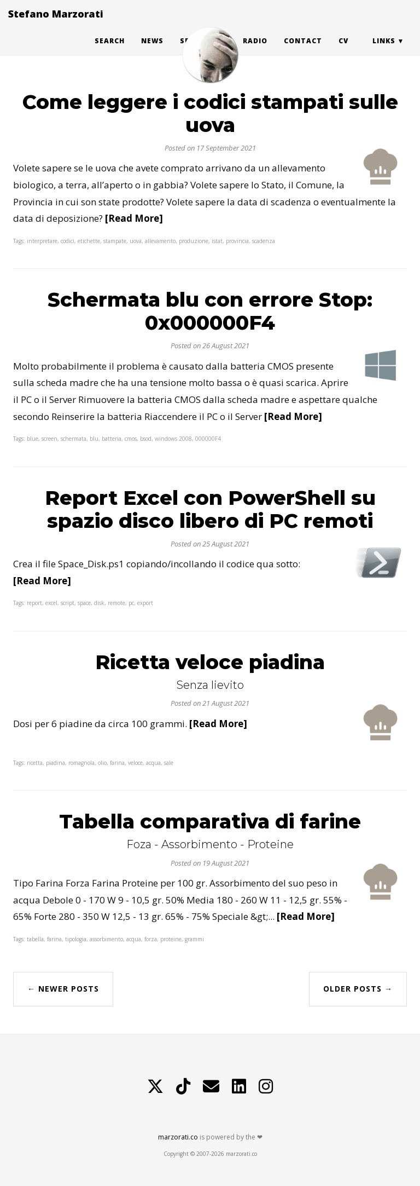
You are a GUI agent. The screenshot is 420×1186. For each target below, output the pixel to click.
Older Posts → (358, 988)
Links (383, 51)
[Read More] (134, 218)
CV (343, 51)
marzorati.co (178, 1137)
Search (110, 51)
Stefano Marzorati (55, 24)
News (152, 51)
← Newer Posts (63, 988)
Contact (303, 51)
